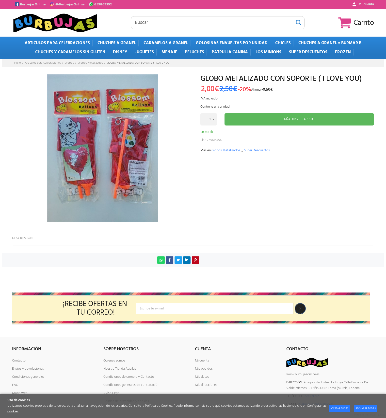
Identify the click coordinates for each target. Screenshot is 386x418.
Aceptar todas (339, 408)
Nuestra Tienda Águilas (119, 369)
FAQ (15, 385)
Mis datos (202, 377)
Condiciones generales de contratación (131, 385)
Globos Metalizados (225, 150)
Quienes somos (114, 360)
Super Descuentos (257, 150)
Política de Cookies (158, 406)
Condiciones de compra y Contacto (128, 377)
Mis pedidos (204, 369)
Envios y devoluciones (28, 369)
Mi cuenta (202, 360)
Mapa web (20, 393)
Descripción (22, 238)
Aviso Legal (111, 393)
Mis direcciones (206, 385)
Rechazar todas (366, 408)
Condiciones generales (28, 377)
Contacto (19, 360)
